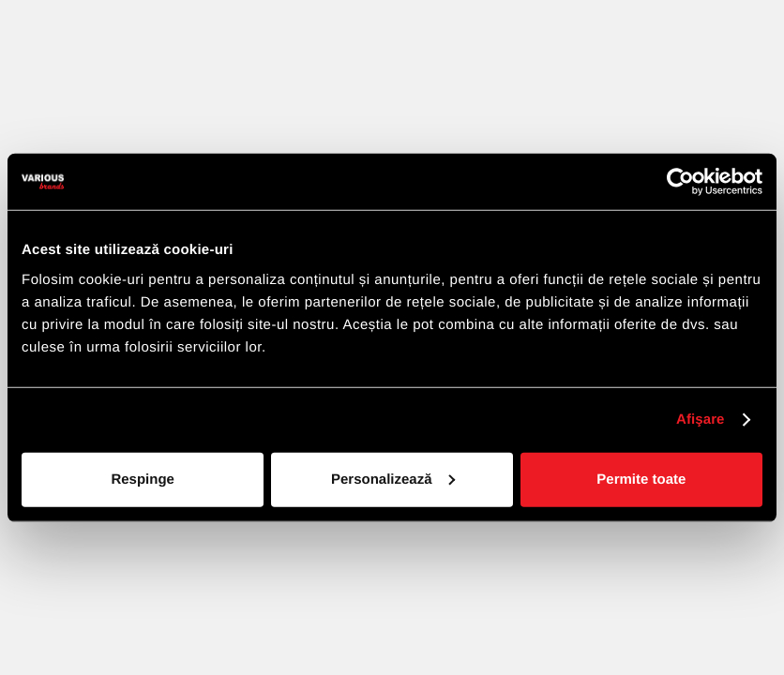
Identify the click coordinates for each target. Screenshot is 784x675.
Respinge (142, 479)
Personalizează (393, 479)
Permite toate (641, 479)
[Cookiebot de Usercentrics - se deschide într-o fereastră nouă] (680, 182)
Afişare (700, 420)
